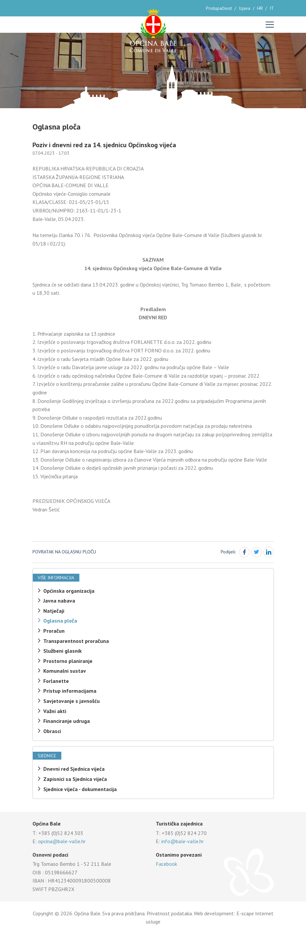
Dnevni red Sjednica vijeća (74, 768)
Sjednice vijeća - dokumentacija (80, 789)
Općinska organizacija (68, 590)
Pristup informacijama (69, 690)
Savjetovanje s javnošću (71, 701)
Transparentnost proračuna (76, 641)
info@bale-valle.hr (182, 841)
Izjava (244, 8)
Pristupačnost (219, 8)
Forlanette (56, 681)
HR (260, 8)
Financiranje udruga (66, 721)
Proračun (54, 630)
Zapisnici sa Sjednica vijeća (75, 779)
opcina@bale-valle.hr (62, 841)
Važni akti (54, 711)
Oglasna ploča (60, 620)
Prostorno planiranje (67, 661)
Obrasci (52, 731)
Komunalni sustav (64, 670)
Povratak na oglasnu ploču (64, 552)
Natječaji (53, 610)
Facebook (166, 864)
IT (272, 8)
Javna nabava (59, 600)
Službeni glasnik (62, 650)
